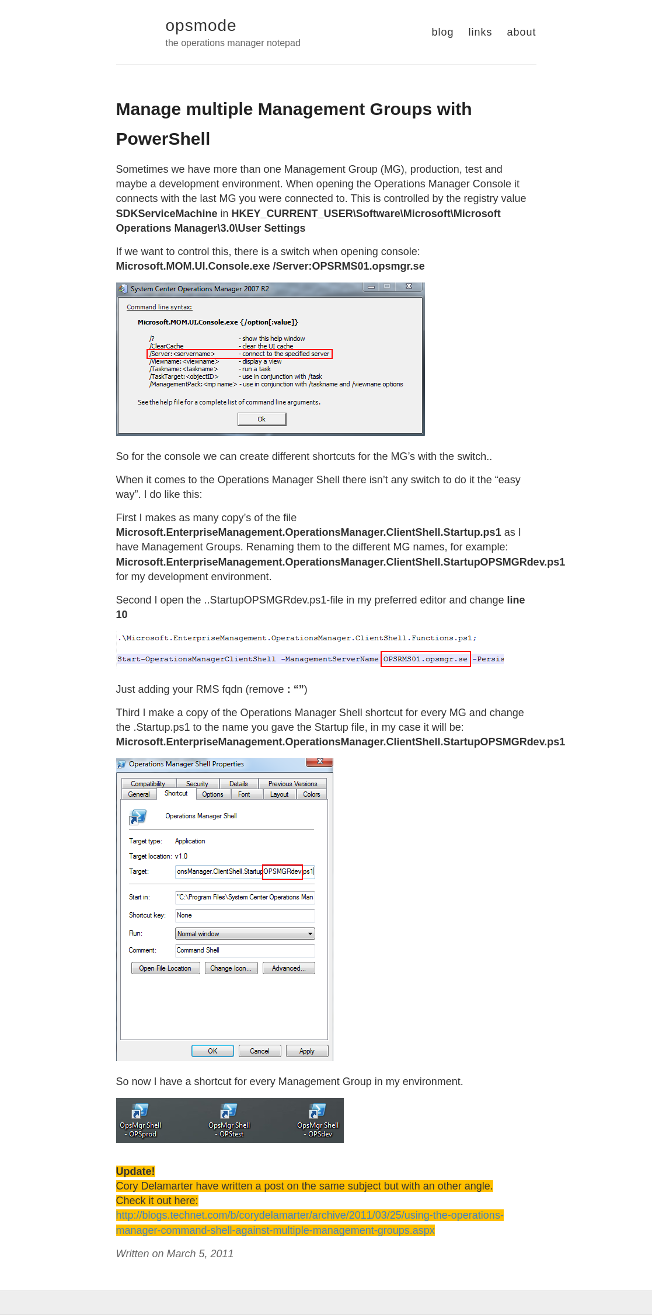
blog (442, 32)
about (521, 32)
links (480, 32)
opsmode (201, 25)
